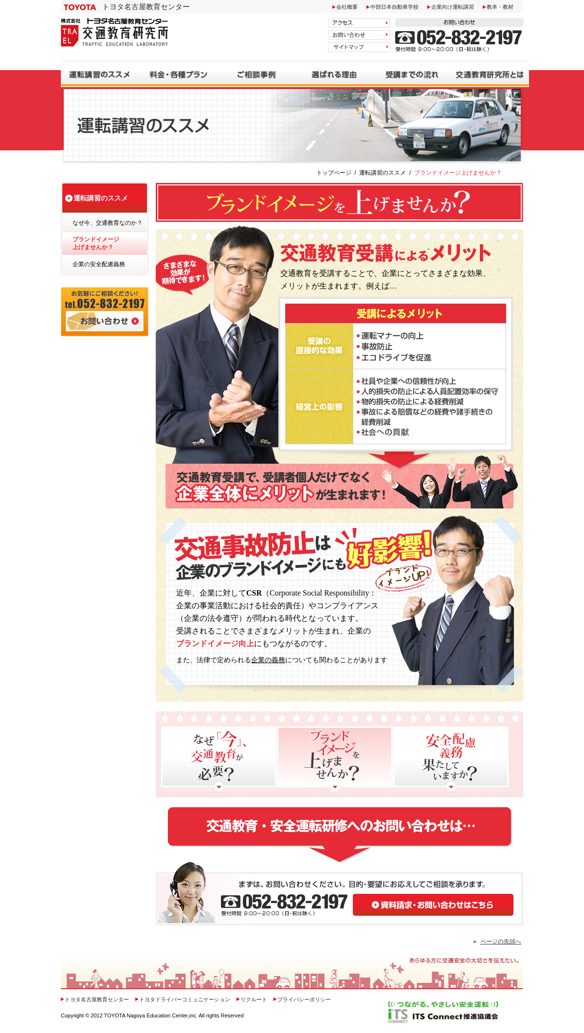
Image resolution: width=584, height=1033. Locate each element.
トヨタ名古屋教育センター (146, 6)
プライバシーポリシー (304, 999)
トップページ (333, 172)
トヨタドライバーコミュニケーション (185, 999)
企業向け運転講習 (452, 7)
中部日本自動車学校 (394, 7)
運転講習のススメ (382, 172)
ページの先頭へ (500, 941)
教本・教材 (500, 7)
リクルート (253, 999)
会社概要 (347, 7)
